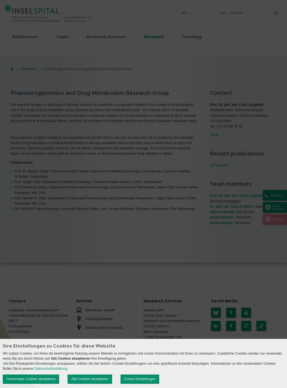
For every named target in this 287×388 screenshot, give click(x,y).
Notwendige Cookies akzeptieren (30, 379)
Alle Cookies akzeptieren (89, 379)
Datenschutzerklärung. (51, 369)
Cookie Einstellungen (140, 379)
